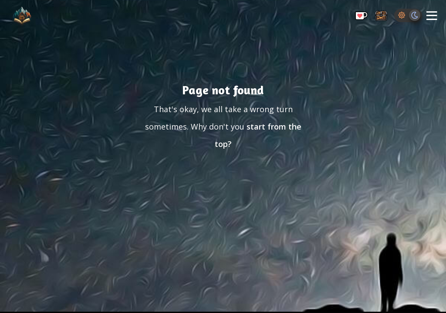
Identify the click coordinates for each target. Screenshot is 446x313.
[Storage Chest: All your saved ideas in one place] (381, 16)
